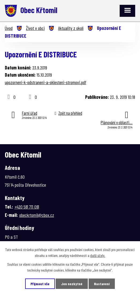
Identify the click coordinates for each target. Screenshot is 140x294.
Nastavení (101, 283)
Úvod (9, 28)
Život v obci (35, 28)
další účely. (97, 255)
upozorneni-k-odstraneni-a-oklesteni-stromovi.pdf (45, 82)
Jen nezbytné (71, 283)
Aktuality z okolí (71, 28)
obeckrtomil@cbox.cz (36, 215)
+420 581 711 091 (26, 207)
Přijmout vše (40, 283)
